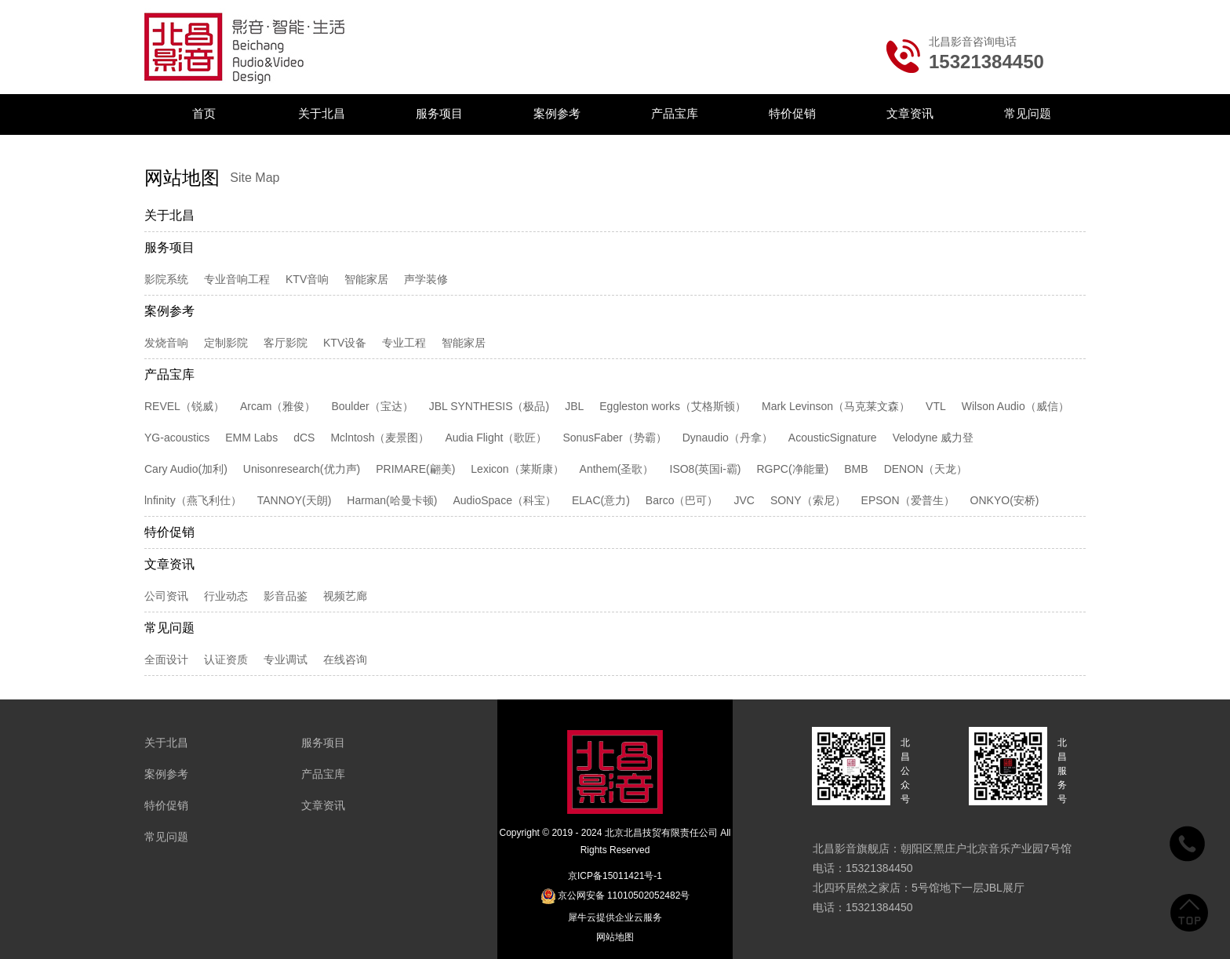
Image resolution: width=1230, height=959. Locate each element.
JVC (743, 500)
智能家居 (366, 279)
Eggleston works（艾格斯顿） (672, 406)
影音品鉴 (286, 596)
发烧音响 (166, 342)
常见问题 (1027, 113)
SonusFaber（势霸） (614, 437)
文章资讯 (909, 113)
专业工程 (404, 342)
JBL (574, 406)
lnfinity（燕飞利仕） (193, 500)
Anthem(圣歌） (617, 469)
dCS (304, 437)
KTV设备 (344, 342)
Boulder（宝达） (372, 406)
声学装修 (426, 279)
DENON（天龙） (926, 469)
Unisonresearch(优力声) (301, 469)
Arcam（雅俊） (277, 406)
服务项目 (439, 113)
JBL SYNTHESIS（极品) (489, 406)
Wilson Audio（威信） (1015, 406)
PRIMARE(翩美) (415, 469)
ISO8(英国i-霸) (705, 469)
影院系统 (166, 279)
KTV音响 (307, 279)
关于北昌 (321, 113)
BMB (856, 469)
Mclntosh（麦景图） (379, 437)
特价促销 (792, 113)
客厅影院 (286, 342)
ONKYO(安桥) (1004, 500)
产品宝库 (674, 113)
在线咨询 (345, 659)
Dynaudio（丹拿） (727, 437)
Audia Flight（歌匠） (496, 437)
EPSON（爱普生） (908, 500)
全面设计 (166, 659)
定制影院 (226, 342)
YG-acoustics (176, 437)
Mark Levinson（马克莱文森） (836, 406)
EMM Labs (251, 437)
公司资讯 (166, 596)
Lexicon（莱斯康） (517, 469)
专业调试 (286, 659)
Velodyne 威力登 (933, 437)
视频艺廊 (345, 596)
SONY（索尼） (808, 500)
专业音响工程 (237, 279)
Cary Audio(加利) (185, 469)
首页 (204, 113)
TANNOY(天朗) (294, 500)
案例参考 (556, 113)
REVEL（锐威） (184, 406)
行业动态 (226, 596)
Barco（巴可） (682, 500)
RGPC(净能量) (793, 469)
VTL (936, 406)
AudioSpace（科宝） (504, 500)
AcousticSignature (832, 437)
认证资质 (226, 659)
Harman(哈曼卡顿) (392, 500)
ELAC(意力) (601, 500)
